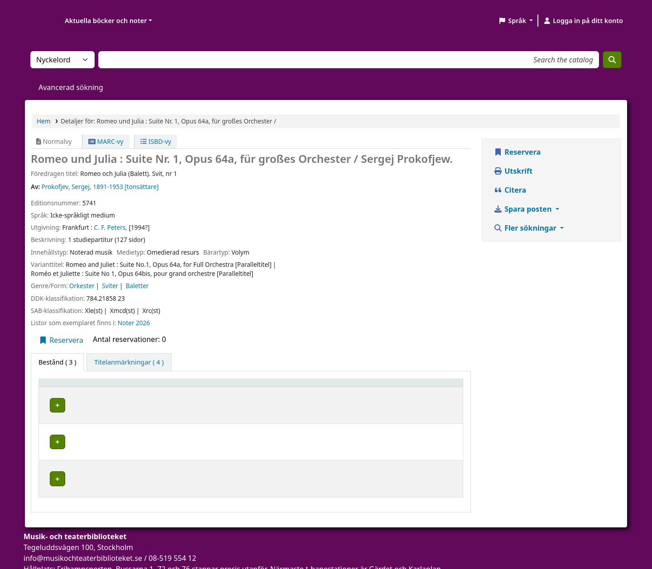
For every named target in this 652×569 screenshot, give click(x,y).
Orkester (82, 285)
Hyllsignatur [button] (350, 387)
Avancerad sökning (70, 87)
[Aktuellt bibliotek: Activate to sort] (188, 387)
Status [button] (422, 387)
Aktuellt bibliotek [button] (154, 387)
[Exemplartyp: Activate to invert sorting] (80, 387)
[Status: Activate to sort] (435, 387)
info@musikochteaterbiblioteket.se (83, 532)
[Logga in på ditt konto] (583, 20)
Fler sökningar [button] (526, 228)
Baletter (137, 285)
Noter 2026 (134, 322)
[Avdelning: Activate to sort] (290, 387)
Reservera (60, 340)
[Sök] (612, 59)
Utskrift (513, 171)
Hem (43, 121)
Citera (510, 190)
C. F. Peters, (110, 227)
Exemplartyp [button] (63, 387)
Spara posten (523, 209)
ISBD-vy (155, 141)
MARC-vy (106, 141)
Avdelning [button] (275, 387)
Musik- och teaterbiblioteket (168, 403)
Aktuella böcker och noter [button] (106, 20)
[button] (515, 20)
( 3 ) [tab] (57, 362)
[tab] (128, 362)
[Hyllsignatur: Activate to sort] (367, 387)
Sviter (110, 285)
